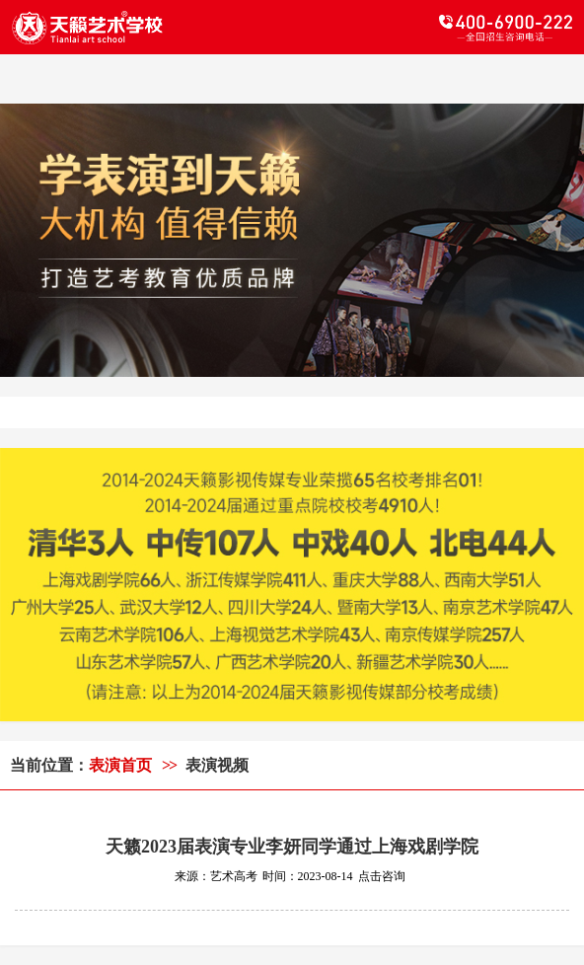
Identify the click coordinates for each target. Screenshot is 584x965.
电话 (432, 27)
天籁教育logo (152, 27)
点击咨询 (381, 876)
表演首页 (120, 765)
